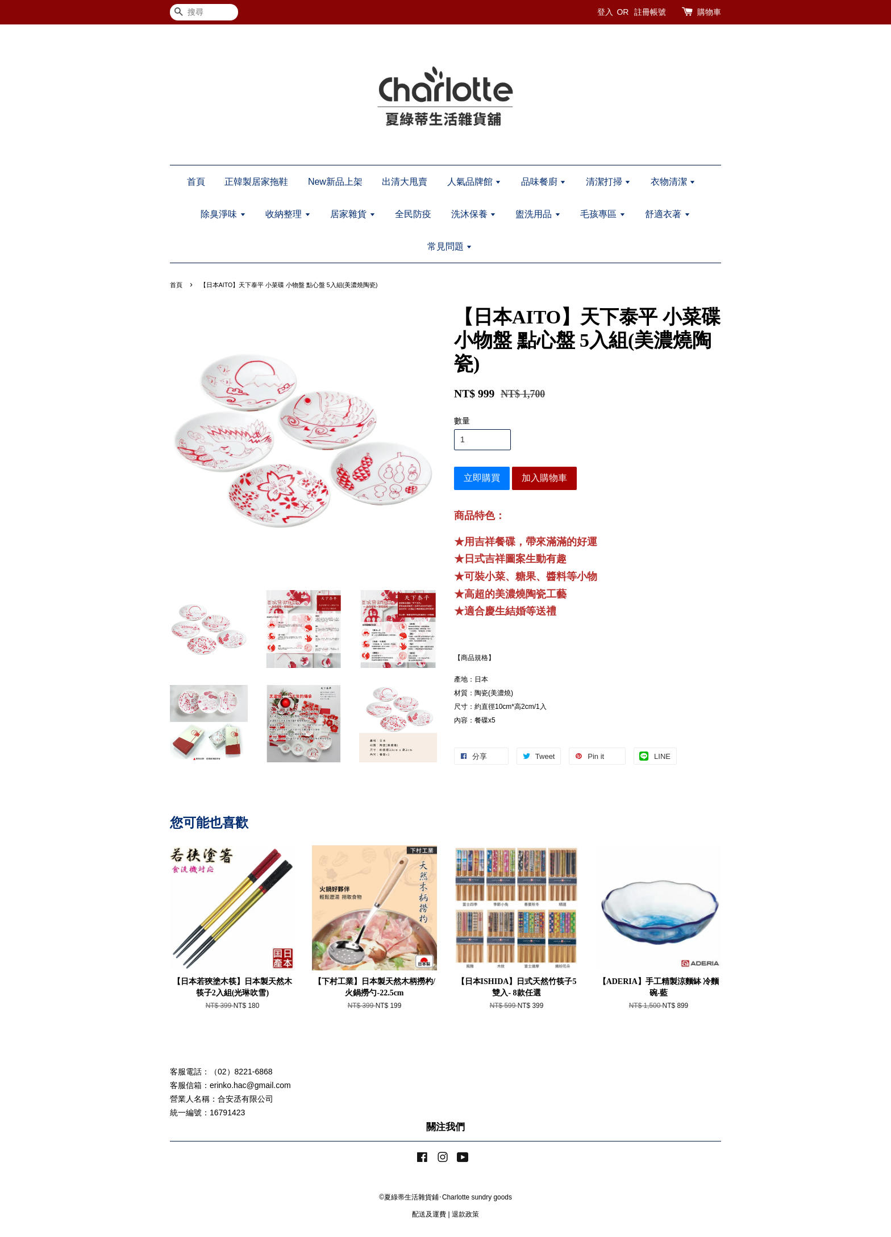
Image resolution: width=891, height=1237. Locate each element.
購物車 (709, 11)
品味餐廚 (543, 181)
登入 (605, 11)
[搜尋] (204, 12)
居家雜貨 (352, 214)
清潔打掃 (608, 181)
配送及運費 (429, 1214)
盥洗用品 (537, 214)
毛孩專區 (602, 214)
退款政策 (465, 1214)
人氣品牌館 (474, 181)
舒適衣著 (667, 214)
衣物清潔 (673, 181)
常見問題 (449, 246)
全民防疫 (413, 214)
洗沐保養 (473, 214)
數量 (462, 420)
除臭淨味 (223, 214)
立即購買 (482, 478)
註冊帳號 (650, 11)
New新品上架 (335, 181)
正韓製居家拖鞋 (256, 181)
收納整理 (287, 214)
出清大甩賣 (404, 181)
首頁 (196, 181)
